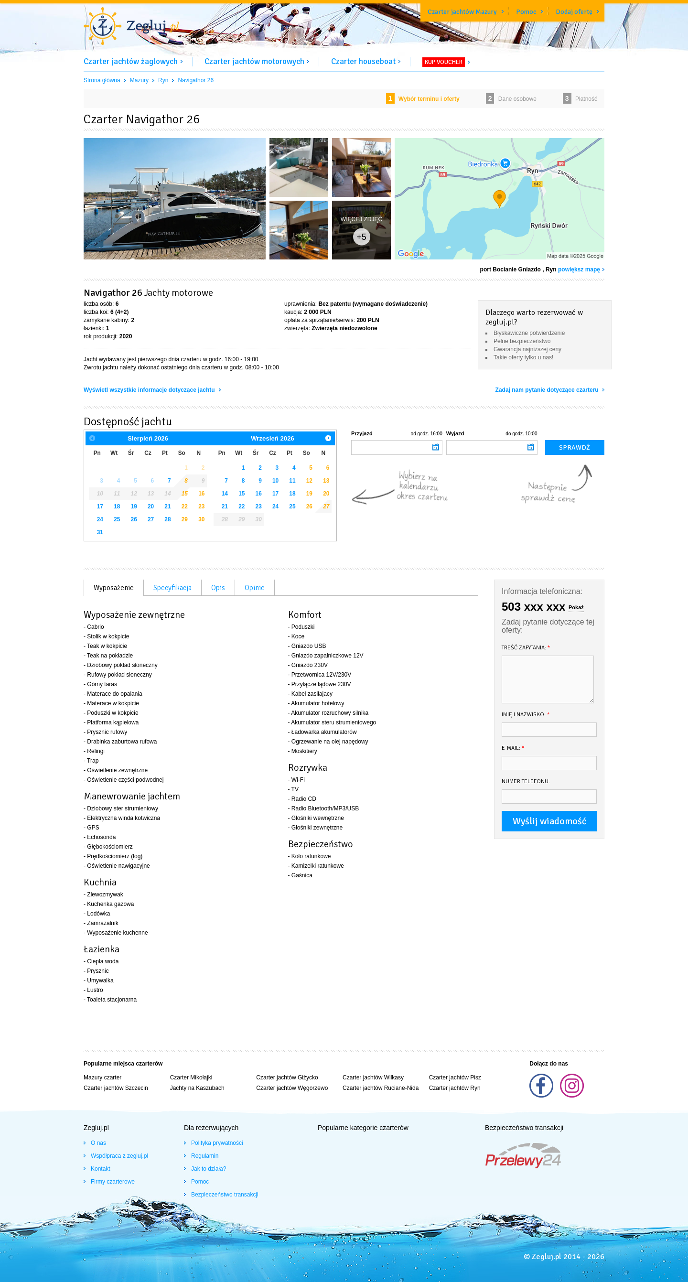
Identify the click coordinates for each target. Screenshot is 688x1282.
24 (100, 519)
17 (100, 506)
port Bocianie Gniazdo (510, 269)
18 (117, 506)
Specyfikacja (172, 587)
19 (134, 506)
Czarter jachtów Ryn (455, 1088)
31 (100, 532)
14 (225, 493)
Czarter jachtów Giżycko (287, 1077)
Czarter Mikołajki (191, 1077)
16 (201, 493)
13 (326, 480)
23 (201, 506)
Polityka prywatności (217, 1143)
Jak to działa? (208, 1168)
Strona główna (102, 80)
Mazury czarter (102, 1077)
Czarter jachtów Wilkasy (373, 1077)
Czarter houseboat (363, 61)
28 (167, 519)
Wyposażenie (114, 587)
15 (185, 493)
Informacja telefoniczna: (542, 591)
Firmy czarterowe (113, 1181)
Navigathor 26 (196, 80)
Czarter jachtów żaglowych (131, 61)
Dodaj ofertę (574, 12)
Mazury (139, 80)
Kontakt (100, 1168)
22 (185, 506)
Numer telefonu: (526, 781)
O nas (98, 1143)
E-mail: (513, 748)
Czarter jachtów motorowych (254, 61)
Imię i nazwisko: (526, 714)
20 (151, 506)
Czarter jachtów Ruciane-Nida (381, 1088)
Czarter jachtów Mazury (462, 12)
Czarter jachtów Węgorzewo (292, 1088)
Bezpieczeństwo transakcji (224, 1194)
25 (117, 519)
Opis (218, 587)
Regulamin (204, 1156)
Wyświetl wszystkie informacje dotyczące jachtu (150, 390)
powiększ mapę (579, 269)
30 (201, 519)
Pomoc (526, 12)
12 (309, 480)
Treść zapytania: (526, 647)
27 (151, 519)
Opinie (255, 587)
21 (167, 506)
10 (275, 480)
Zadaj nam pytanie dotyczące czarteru (547, 390)
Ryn (163, 80)
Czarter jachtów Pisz (455, 1077)
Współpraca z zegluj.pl (119, 1156)
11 (292, 480)
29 (185, 519)
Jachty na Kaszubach (197, 1088)
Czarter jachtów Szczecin (116, 1088)
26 (134, 519)
